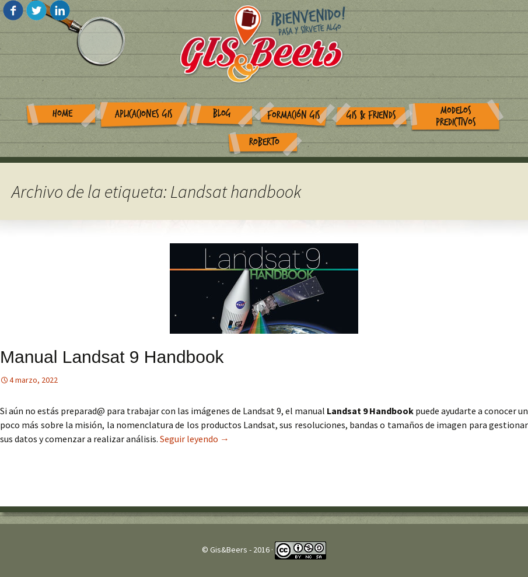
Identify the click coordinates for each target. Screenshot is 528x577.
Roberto (264, 142)
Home (62, 113)
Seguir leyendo (194, 439)
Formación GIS (293, 115)
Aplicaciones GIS (144, 114)
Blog (222, 113)
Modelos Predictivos (456, 116)
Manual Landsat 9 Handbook (112, 356)
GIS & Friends (371, 115)
